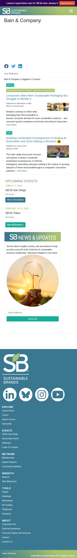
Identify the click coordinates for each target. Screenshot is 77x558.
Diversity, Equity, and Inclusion (16, 533)
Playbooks (7, 509)
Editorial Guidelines (11, 528)
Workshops (7, 500)
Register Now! (67, 3)
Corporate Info (9, 524)
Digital (5, 492)
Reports (6, 477)
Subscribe (33, 318)
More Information (15, 199)
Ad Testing (7, 505)
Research (6, 513)
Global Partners (9, 462)
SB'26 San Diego (10, 434)
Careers (6, 537)
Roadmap (6, 496)
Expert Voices (8, 419)
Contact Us (7, 541)
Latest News (8, 410)
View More (11, 125)
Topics (5, 415)
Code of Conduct (10, 447)
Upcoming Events (10, 438)
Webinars (6, 443)
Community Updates (11, 466)
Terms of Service (9, 553)
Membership (8, 457)
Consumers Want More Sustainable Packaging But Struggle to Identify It (36, 97)
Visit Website (11, 73)
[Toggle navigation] (71, 11)
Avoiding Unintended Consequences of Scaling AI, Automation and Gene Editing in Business (36, 139)
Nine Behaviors (9, 481)
